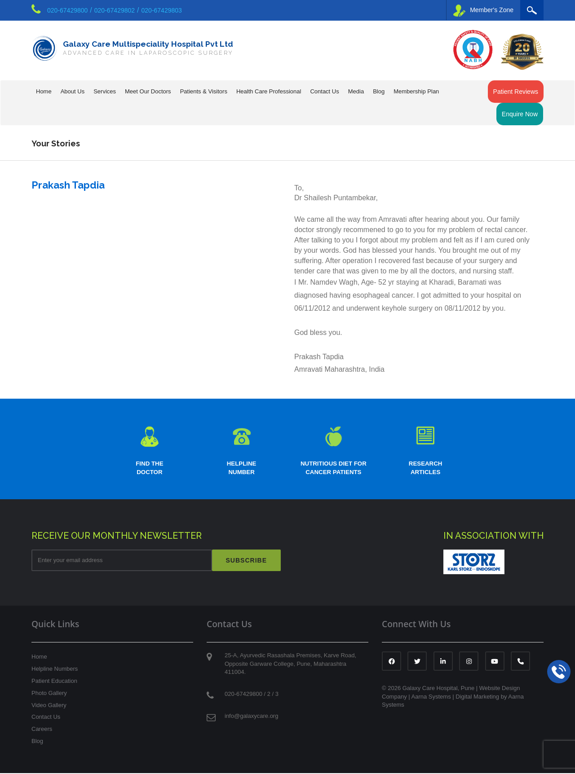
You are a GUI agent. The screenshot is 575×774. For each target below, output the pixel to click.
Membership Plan (416, 91)
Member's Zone (483, 10)
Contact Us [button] (324, 91)
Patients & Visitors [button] (203, 91)
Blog (379, 91)
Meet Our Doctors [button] (148, 91)
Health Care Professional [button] (268, 91)
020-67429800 (67, 10)
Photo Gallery (49, 693)
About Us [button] (72, 91)
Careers (41, 729)
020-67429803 (162, 10)
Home (44, 91)
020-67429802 (114, 10)
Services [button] (104, 91)
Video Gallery (48, 706)
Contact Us (45, 718)
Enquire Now (520, 114)
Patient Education (54, 681)
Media (356, 91)
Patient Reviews (515, 91)
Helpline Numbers (54, 669)
